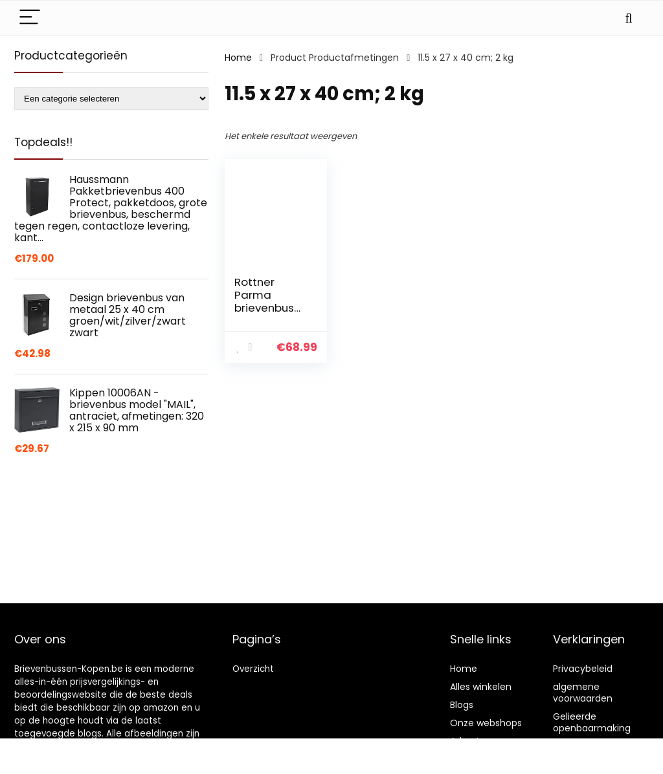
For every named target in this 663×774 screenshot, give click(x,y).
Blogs (461, 704)
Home (238, 57)
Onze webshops (486, 722)
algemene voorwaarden (582, 692)
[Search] (628, 18)
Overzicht (253, 669)
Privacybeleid (582, 668)
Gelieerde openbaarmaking (592, 722)
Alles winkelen (480, 686)
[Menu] (29, 18)
